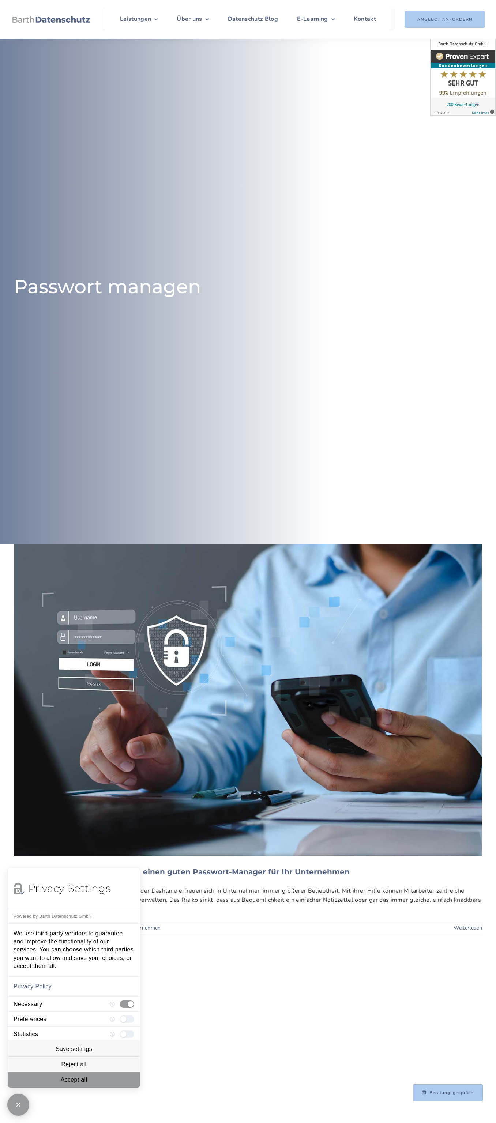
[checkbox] (127, 1004)
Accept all (74, 1080)
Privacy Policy (33, 986)
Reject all (73, 1064)
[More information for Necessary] (112, 1004)
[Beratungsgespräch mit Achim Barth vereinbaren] (448, 1092)
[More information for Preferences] (112, 1019)
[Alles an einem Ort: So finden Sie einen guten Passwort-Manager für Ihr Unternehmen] (248, 700)
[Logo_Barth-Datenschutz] (51, 19)
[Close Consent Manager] (18, 1105)
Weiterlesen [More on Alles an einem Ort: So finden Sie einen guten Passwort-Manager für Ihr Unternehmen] (468, 927)
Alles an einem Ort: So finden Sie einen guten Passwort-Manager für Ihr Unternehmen (182, 871)
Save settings (74, 1049)
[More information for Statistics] (112, 1034)
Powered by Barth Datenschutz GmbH (53, 916)
